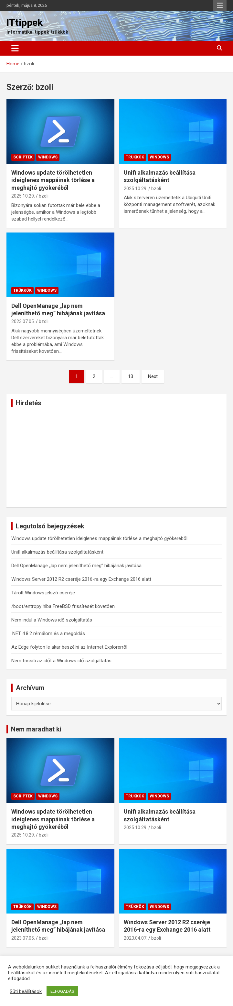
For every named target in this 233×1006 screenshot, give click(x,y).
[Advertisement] (116, 457)
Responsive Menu (220, 5)
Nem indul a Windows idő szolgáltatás (51, 620)
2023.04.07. (135, 938)
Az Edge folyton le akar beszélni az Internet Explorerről (69, 647)
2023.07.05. (23, 321)
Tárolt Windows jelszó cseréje (43, 593)
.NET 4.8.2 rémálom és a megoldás (48, 633)
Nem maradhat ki (36, 729)
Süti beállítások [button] (26, 991)
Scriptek (23, 157)
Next (153, 376)
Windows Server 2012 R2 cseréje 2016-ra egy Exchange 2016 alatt (81, 579)
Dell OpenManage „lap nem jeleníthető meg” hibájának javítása (76, 565)
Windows (48, 157)
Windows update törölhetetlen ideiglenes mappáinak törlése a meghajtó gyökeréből (53, 180)
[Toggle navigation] (15, 48)
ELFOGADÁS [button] (62, 991)
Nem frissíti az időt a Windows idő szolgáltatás (61, 661)
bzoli (43, 196)
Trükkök (135, 157)
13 (130, 376)
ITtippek (24, 22)
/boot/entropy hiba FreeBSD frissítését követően (63, 606)
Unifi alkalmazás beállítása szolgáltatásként (57, 552)
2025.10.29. (23, 196)
